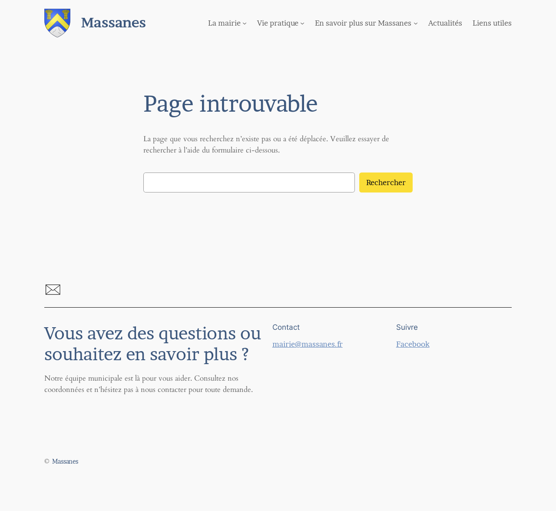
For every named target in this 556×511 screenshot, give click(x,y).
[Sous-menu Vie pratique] (302, 23)
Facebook (413, 344)
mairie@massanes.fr (307, 344)
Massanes (113, 22)
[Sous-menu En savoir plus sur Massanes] (416, 23)
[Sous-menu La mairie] (244, 23)
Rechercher (386, 182)
